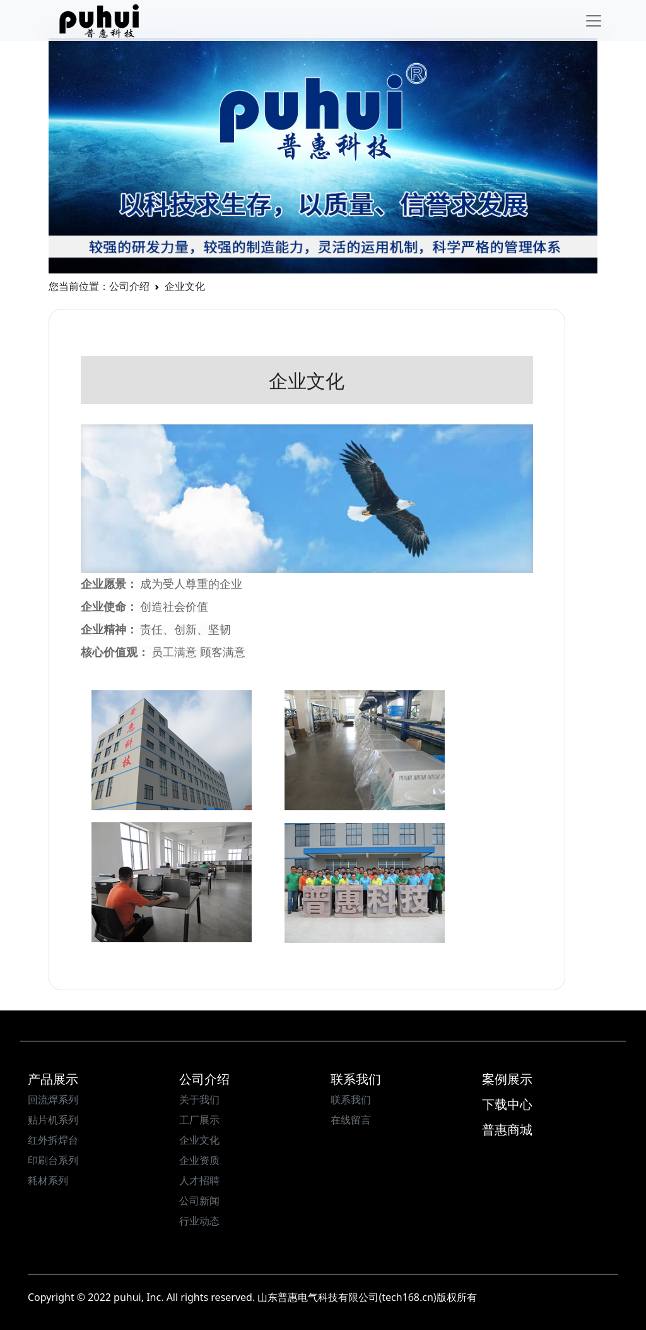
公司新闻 (199, 1200)
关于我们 (199, 1099)
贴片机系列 (53, 1120)
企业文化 (199, 1140)
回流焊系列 (53, 1099)
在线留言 (351, 1120)
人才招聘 (199, 1180)
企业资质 (199, 1160)
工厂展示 (199, 1120)
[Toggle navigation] (594, 21)
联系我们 (351, 1099)
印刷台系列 (53, 1160)
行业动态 (199, 1221)
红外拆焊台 (53, 1140)
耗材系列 (48, 1180)
